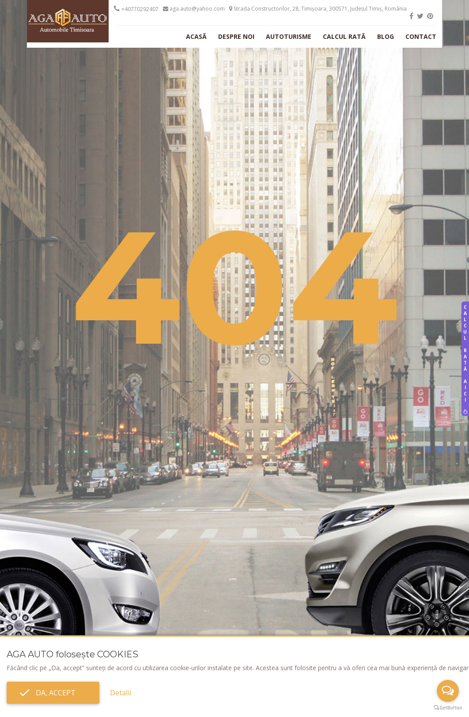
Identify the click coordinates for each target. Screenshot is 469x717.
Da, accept (53, 693)
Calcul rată (344, 36)
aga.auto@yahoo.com (194, 8)
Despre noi (236, 36)
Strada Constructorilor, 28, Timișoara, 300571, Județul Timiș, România (318, 8)
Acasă (196, 36)
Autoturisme (288, 36)
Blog (385, 36)
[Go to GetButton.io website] (448, 708)
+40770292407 (140, 9)
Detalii (120, 693)
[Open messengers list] (448, 691)
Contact (420, 36)
